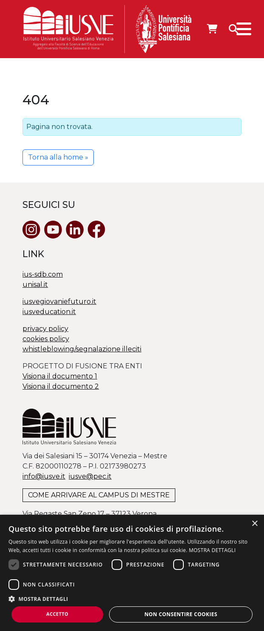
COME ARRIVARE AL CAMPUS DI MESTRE (99, 495)
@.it (90, 476)
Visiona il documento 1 (59, 376)
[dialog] (132, 573)
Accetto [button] (57, 614)
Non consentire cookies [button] (180, 614)
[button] (132, 599)
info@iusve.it (43, 476)
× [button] (254, 524)
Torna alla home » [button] (58, 157)
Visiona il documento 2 (60, 386)
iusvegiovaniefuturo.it (59, 301)
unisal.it (35, 284)
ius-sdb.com (42, 274)
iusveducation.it (49, 312)
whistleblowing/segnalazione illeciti (81, 349)
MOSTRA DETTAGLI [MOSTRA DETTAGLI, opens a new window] (212, 550)
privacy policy (45, 329)
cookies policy (45, 339)
